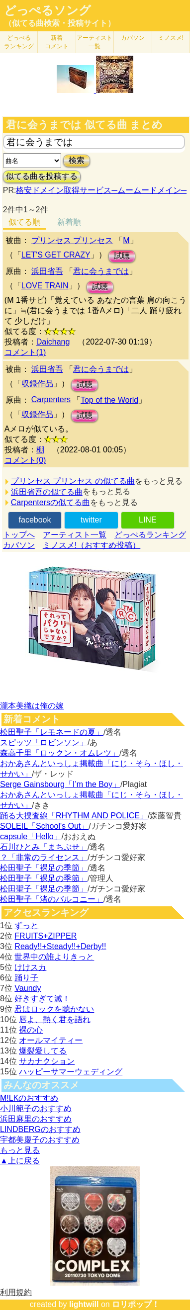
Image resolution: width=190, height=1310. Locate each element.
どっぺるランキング (150, 534)
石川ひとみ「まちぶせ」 (44, 847)
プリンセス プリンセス (72, 240)
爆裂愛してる (43, 1051)
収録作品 (37, 383)
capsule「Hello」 (31, 836)
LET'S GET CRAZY (56, 255)
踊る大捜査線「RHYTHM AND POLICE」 (74, 815)
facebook (35, 520)
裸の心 (31, 1030)
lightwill (84, 1304)
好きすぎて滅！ (42, 998)
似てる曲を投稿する (42, 176)
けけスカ (30, 967)
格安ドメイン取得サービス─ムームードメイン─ (101, 190)
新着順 (69, 222)
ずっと (26, 925)
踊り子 (26, 977)
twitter (91, 520)
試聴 (122, 256)
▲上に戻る (20, 1160)
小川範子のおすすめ (36, 1108)
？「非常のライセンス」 (44, 857)
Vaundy (27, 988)
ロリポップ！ (136, 1304)
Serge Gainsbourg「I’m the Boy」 (60, 784)
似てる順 (24, 222)
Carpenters (51, 399)
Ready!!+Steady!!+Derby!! (60, 946)
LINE (148, 520)
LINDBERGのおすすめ (40, 1129)
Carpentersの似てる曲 (50, 502)
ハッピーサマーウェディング (70, 1071)
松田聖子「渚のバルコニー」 (51, 899)
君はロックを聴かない (54, 1009)
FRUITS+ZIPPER (45, 936)
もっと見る (20, 1150)
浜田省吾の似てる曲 (47, 492)
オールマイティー (51, 1040)
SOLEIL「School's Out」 (44, 826)
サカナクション (47, 1061)
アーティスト (94, 42)
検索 (77, 160)
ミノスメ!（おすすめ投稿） (91, 545)
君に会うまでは (101, 271)
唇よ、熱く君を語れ (55, 1019)
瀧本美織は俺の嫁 (32, 705)
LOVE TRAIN (45, 285)
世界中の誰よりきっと (54, 957)
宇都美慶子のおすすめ (40, 1139)
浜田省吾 (47, 271)
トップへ (19, 534)
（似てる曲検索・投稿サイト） (59, 23)
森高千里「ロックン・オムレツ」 (59, 753)
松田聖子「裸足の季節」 (44, 868)
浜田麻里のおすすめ (36, 1119)
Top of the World (109, 400)
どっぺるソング (47, 10)
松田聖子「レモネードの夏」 (51, 732)
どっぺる (19, 42)
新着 (57, 42)
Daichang (53, 342)
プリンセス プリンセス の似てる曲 (73, 481)
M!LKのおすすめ (29, 1098)
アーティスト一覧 (74, 534)
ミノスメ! (171, 37)
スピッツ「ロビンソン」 (44, 742)
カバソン (133, 37)
